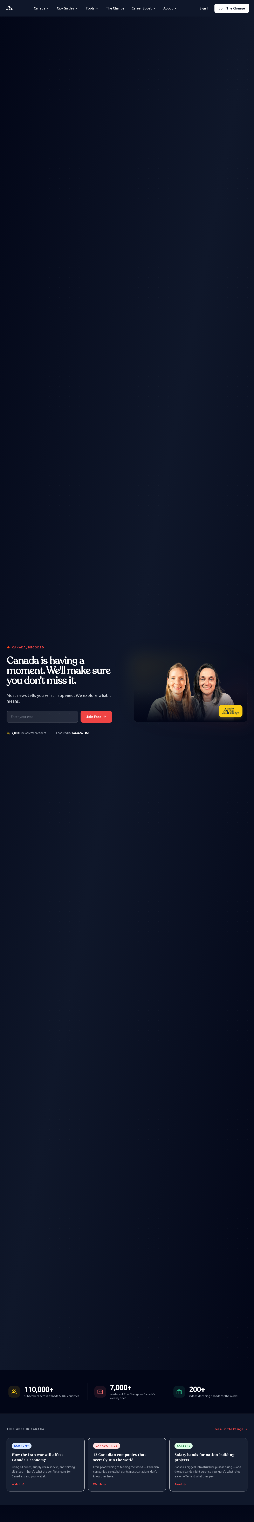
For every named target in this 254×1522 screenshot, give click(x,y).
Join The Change (232, 8)
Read (180, 1484)
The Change (115, 8)
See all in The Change (230, 1429)
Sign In (205, 8)
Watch (18, 1484)
